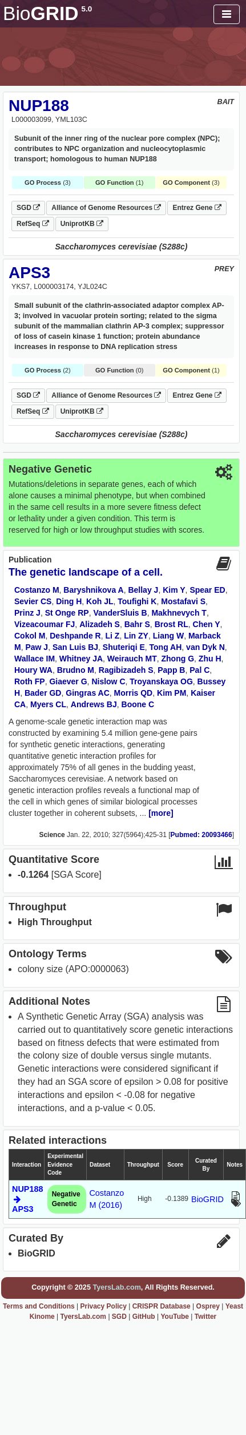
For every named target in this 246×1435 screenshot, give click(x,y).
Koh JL (99, 601)
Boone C (138, 704)
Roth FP (29, 681)
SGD (28, 208)
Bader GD (43, 692)
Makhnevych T (178, 612)
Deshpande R (75, 635)
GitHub (143, 1317)
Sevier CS (32, 601)
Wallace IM (34, 658)
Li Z (112, 635)
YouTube (174, 1317)
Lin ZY (136, 635)
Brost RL (171, 624)
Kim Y (174, 589)
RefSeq (33, 224)
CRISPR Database (161, 1306)
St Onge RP (67, 612)
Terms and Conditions (39, 1306)
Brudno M (75, 670)
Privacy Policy (103, 1306)
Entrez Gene (196, 208)
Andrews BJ (94, 704)
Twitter (205, 1317)
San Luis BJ (75, 647)
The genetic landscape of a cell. (86, 572)
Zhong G (178, 658)
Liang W (168, 635)
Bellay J (143, 589)
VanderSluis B (120, 612)
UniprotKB (82, 224)
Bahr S (137, 624)
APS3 (29, 273)
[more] (161, 813)
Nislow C (108, 681)
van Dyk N (205, 647)
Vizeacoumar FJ (44, 624)
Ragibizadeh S (126, 670)
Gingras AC (88, 692)
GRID (47, 13)
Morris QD (133, 692)
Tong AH (166, 647)
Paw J (36, 647)
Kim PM (171, 692)
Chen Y (206, 624)
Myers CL (48, 704)
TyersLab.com (116, 1287)
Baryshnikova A (93, 589)
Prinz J (27, 612)
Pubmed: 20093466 (201, 835)
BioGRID (207, 1199)
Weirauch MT (132, 658)
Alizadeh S (99, 624)
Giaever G (68, 681)
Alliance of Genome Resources (106, 208)
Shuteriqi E (124, 647)
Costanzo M (36, 589)
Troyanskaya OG (161, 681)
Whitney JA (81, 658)
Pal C (199, 670)
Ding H (69, 601)
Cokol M (29, 635)
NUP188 (39, 105)
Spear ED (207, 589)
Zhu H (210, 658)
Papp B (171, 670)
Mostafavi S (183, 601)
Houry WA (33, 670)
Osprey (208, 1306)
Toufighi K (137, 601)
